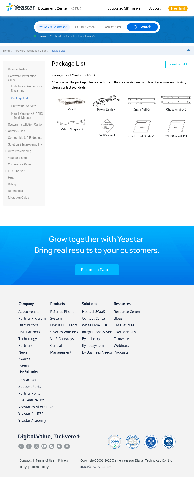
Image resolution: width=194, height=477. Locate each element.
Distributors (28, 325)
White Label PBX (95, 325)
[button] (6, 69)
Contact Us (27, 379)
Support (155, 8)
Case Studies (124, 325)
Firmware (121, 338)
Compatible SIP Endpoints (25, 137)
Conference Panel (19, 164)
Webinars (121, 345)
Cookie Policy (39, 467)
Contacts (26, 460)
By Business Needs (97, 352)
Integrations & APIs (97, 332)
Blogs (118, 318)
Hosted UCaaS (93, 311)
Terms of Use (45, 460)
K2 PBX (76, 8)
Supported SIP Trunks (123, 8)
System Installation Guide (25, 124)
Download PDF (178, 64)
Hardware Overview (24, 106)
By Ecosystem (93, 345)
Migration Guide (18, 197)
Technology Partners (27, 342)
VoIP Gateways (62, 338)
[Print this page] (189, 50)
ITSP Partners (29, 332)
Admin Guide (16, 131)
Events (23, 365)
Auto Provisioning (19, 151)
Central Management (60, 349)
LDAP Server (16, 171)
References (15, 191)
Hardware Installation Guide (30, 50)
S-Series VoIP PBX (64, 332)
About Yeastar (29, 311)
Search (142, 27)
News (22, 352)
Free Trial (178, 8)
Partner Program (32, 318)
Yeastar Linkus (17, 157)
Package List (57, 50)
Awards (24, 359)
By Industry (91, 338)
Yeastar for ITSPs (31, 413)
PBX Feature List (31, 400)
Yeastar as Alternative (35, 407)
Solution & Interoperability (25, 144)
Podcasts (121, 352)
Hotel (11, 177)
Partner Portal (29, 393)
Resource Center (127, 311)
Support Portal (30, 386)
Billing (12, 184)
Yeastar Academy (32, 420)
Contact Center (94, 318)
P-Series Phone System (62, 315)
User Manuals (125, 332)
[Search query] (114, 27)
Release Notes (17, 69)
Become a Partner (97, 269)
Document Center (53, 8)
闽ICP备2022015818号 (96, 467)
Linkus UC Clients (64, 325)
